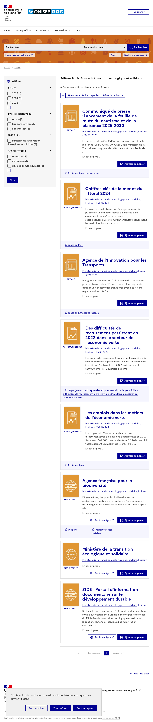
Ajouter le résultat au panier (84, 95)
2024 (15, 98)
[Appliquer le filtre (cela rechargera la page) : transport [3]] (19, 156)
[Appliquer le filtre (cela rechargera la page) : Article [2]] (17, 119)
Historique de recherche (17, 55)
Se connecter (140, 11)
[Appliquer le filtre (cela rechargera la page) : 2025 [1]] (16, 93)
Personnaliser (36, 708)
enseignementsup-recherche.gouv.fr (119, 690)
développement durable (26, 166)
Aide (113, 55)
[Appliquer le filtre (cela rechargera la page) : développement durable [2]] (28, 166)
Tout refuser (60, 708)
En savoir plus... (91, 156)
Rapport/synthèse (22, 124)
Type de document (20, 114)
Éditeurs (14, 135)
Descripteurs (17, 151)
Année (12, 88)
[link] (78, 653)
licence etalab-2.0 (109, 718)
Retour (17, 67)
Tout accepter (85, 708)
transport (18, 156)
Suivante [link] (117, 653)
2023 (15, 103)
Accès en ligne (103, 520)
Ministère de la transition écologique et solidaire (23, 142)
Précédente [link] (94, 653)
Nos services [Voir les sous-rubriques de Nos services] (61, 30)
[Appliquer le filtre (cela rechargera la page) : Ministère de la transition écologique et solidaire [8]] (23, 142)
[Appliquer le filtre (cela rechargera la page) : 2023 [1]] (16, 103)
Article (16, 119)
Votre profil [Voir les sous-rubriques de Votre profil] (22, 30)
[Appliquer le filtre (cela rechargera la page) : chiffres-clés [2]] (20, 161)
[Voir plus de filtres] (9, 107)
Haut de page (141, 673)
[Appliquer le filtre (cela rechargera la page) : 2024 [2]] (17, 98)
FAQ (77, 30)
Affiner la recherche (113, 95)
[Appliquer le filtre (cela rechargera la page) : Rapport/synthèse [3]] (24, 124)
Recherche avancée (134, 55)
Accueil (7, 30)
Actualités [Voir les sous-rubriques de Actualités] (41, 30)
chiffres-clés (19, 161)
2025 (15, 93)
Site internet (19, 128)
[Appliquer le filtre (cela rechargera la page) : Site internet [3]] (21, 129)
